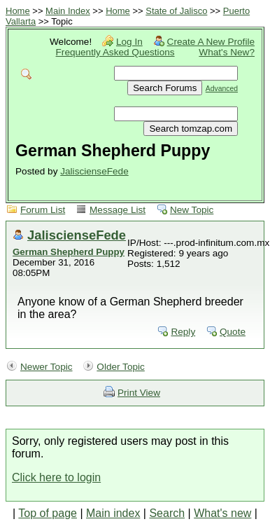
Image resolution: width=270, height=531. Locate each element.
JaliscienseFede (94, 171)
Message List (117, 210)
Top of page (47, 513)
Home (18, 11)
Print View (139, 392)
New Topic (191, 210)
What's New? (227, 52)
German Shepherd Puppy (69, 252)
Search (167, 513)
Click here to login (56, 477)
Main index (113, 513)
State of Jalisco (176, 11)
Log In (129, 41)
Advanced (222, 88)
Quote (233, 331)
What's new (222, 513)
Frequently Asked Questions (115, 52)
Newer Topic (46, 366)
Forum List (42, 210)
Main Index (67, 11)
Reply (183, 331)
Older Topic (121, 366)
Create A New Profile (211, 41)
